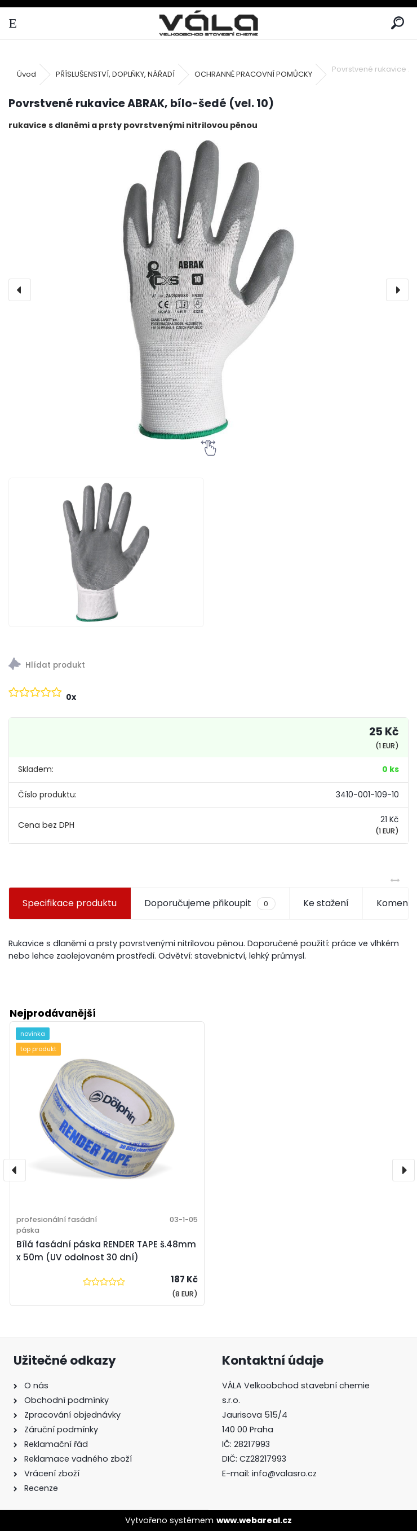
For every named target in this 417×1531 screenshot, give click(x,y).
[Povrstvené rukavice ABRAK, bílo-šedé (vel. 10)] (208, 290)
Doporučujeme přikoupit (209, 903)
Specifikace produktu (70, 903)
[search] (397, 23)
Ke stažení (326, 903)
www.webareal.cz (254, 1520)
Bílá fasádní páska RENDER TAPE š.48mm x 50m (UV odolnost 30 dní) (106, 1250)
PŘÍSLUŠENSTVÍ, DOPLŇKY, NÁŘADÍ (115, 74)
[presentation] (19, 290)
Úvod (26, 74)
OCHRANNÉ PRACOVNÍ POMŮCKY (253, 74)
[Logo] (209, 23)
